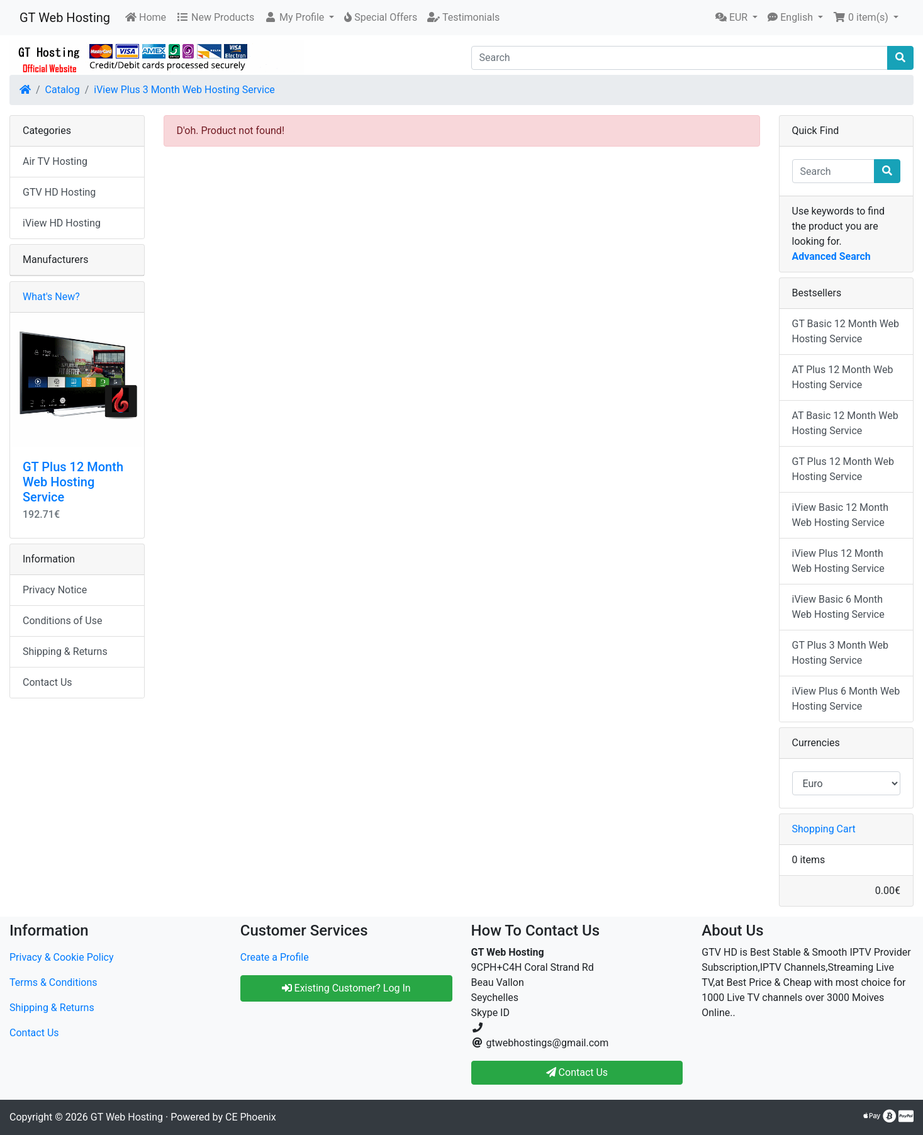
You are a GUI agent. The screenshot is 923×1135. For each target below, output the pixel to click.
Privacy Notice (55, 590)
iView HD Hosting (62, 223)
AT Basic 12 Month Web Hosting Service (845, 423)
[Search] (679, 58)
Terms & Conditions (53, 982)
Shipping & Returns (65, 651)
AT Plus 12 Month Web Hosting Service (842, 377)
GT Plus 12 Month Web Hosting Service (73, 482)
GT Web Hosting (65, 17)
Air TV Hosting (55, 161)
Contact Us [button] (577, 1072)
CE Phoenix (250, 1117)
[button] (299, 17)
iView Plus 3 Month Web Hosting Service (184, 90)
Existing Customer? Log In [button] (346, 988)
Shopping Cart (824, 829)
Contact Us (47, 682)
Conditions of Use (62, 621)
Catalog (62, 90)
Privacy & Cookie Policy (61, 957)
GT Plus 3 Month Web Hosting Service (840, 652)
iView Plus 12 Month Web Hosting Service (838, 560)
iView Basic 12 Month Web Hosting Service (840, 514)
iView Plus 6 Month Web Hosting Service (846, 698)
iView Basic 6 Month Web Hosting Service (838, 606)
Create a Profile (274, 957)
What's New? (51, 297)
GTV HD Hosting (59, 192)
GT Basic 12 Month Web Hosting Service (846, 331)
